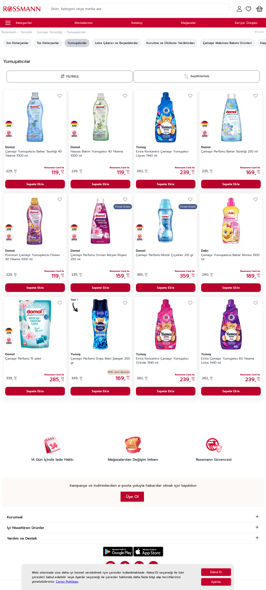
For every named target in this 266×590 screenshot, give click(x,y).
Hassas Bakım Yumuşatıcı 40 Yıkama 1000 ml (97, 153)
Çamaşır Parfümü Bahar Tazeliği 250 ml (229, 151)
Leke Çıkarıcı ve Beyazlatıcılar (116, 43)
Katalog (136, 23)
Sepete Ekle (35, 184)
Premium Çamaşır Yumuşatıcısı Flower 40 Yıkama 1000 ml (32, 257)
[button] (259, 9)
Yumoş (141, 147)
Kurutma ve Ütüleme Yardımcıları (170, 43)
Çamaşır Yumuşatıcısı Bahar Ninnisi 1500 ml (230, 257)
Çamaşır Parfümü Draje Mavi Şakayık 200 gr (100, 361)
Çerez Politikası (67, 581)
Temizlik (26, 32)
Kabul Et (216, 572)
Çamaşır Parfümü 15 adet (23, 359)
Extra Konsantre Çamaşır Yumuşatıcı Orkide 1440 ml (162, 361)
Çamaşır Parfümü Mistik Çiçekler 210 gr (164, 255)
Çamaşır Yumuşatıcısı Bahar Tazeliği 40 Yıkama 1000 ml (33, 153)
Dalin (204, 250)
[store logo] (21, 8)
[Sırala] (196, 76)
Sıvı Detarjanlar (17, 43)
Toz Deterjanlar (48, 43)
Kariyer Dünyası (246, 23)
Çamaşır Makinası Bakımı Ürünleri (227, 43)
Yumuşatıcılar (77, 43)
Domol (10, 147)
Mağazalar (188, 23)
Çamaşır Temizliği (49, 32)
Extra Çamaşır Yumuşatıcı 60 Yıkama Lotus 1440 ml (227, 361)
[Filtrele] (69, 76)
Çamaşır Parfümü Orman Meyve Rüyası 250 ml (99, 257)
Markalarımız (84, 23)
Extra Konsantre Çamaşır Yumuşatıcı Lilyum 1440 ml (162, 153)
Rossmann (9, 32)
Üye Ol (132, 497)
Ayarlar (216, 582)
